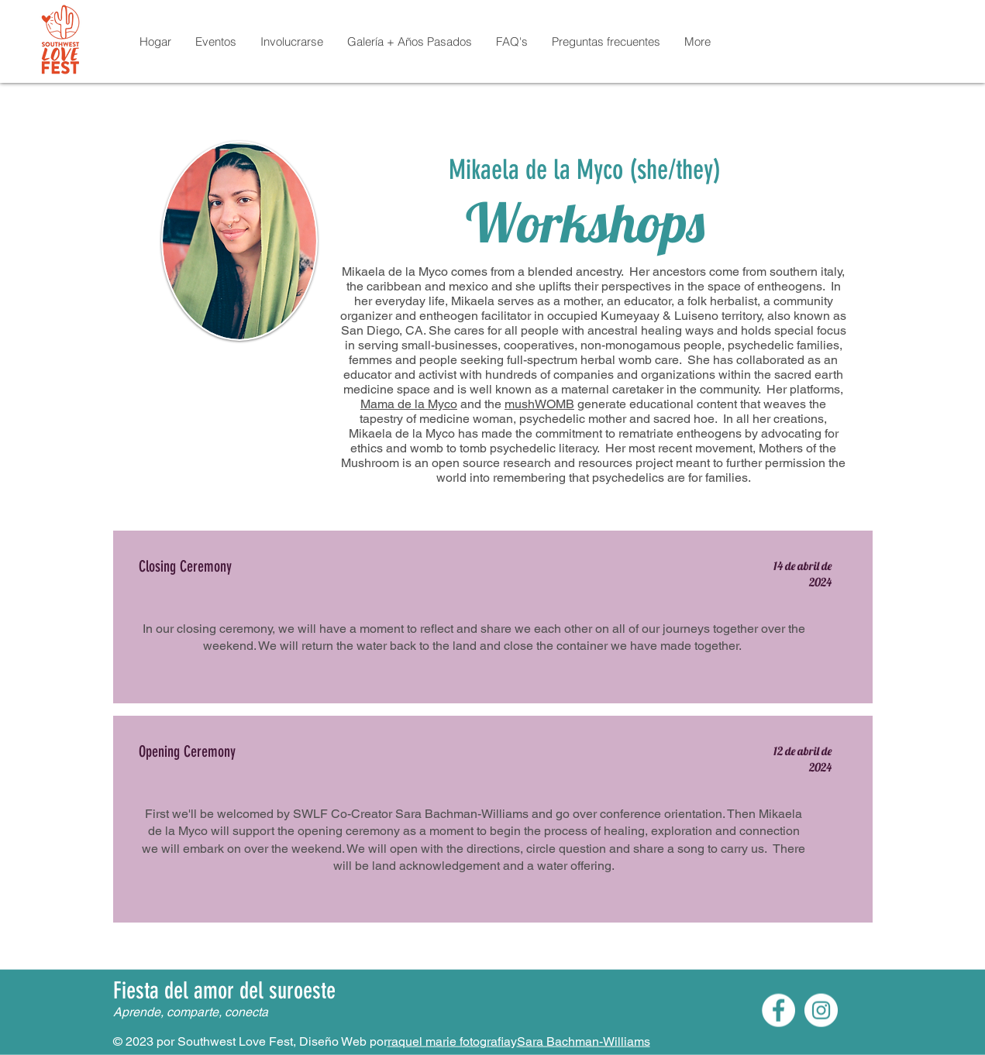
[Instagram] (821, 1010)
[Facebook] (778, 1010)
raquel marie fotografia (449, 1041)
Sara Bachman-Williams (583, 1041)
